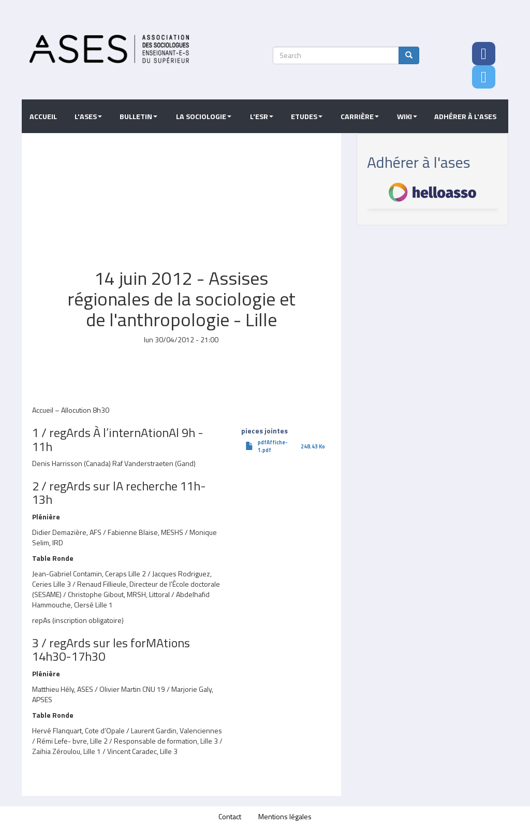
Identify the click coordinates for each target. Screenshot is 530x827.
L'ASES (88, 116)
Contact (229, 816)
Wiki (407, 116)
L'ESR (261, 116)
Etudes (306, 116)
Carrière (360, 116)
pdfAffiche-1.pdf (273, 446)
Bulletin (138, 116)
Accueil (43, 116)
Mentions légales (285, 816)
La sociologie (203, 116)
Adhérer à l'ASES (465, 116)
